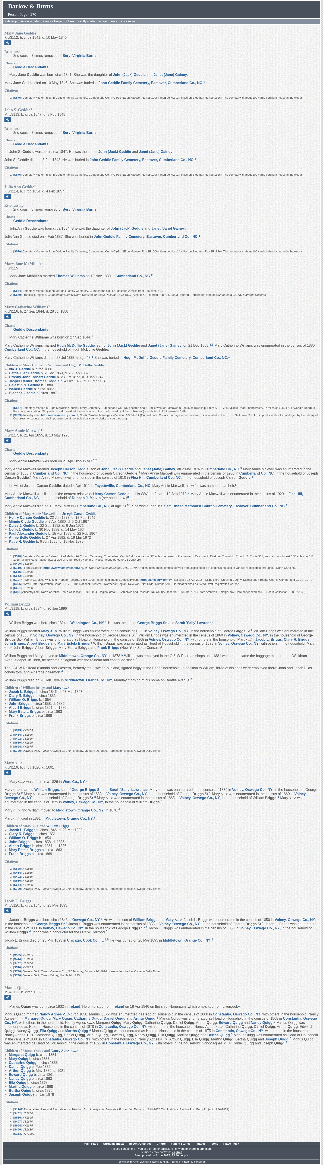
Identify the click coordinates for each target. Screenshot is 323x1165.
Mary (49, 631)
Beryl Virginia (79, 56)
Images (103, 21)
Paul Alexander (28, 533)
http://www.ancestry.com (58, 415)
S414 (17, 734)
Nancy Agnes (54, 1014)
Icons (114, 21)
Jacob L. (268, 639)
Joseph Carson (69, 469)
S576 (17, 97)
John (14, 643)
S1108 (18, 567)
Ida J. (20, 369)
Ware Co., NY (74, 782)
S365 (17, 584)
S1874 (18, 579)
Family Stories (87, 21)
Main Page (10, 21)
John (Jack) (129, 75)
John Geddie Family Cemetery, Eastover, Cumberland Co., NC (150, 83)
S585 (17, 730)
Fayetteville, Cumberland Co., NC (122, 486)
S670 (17, 294)
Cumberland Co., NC (132, 276)
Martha (76, 1031)
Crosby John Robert (32, 377)
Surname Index (30, 21)
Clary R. (296, 639)
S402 (17, 738)
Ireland (74, 1006)
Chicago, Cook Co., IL (85, 940)
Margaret (38, 1018)
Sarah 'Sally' (194, 623)
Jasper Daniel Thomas (34, 381)
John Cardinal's (142, 1162)
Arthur (144, 1018)
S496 (17, 563)
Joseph (277, 1039)
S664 (17, 746)
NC (89, 461)
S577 (17, 407)
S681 (17, 588)
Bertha (218, 1035)
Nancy (262, 1023)
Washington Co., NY (87, 623)
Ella (48, 1031)
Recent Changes (52, 21)
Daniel (115, 1018)
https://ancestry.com (154, 579)
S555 (17, 571)
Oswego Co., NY (86, 920)
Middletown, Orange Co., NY (82, 656)
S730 (17, 750)
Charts (70, 21)
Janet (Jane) (170, 75)
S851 (17, 592)
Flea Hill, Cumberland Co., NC (156, 477)
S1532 (18, 1133)
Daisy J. (22, 525)
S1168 (18, 1109)
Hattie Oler (24, 373)
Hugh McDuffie (76, 345)
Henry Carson (111, 494)
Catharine (88, 1018)
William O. (23, 700)
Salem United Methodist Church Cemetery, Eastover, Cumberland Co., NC (223, 506)
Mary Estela (73, 643)
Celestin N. (24, 385)
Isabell (21, 389)
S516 (17, 742)
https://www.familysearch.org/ (63, 567)
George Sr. (152, 623)
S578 (17, 556)
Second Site (156, 1162)
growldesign (199, 1162)
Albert (38, 643)
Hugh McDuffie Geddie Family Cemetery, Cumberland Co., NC (175, 357)
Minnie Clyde (26, 521)
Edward (231, 1023)
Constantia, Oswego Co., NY (236, 1014)
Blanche (22, 393)
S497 (17, 1121)
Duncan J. (86, 498)
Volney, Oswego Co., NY (168, 631)
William (46, 790)
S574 (17, 290)
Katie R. (22, 541)
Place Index (128, 21)
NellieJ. (21, 529)
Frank (108, 648)
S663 (17, 575)
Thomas (70, 276)
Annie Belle (25, 537)
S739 (17, 415)
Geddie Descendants (30, 67)
